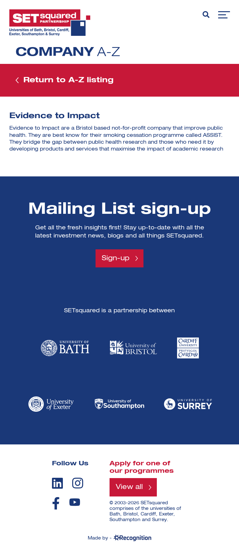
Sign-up (115, 258)
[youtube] (74, 502)
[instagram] (77, 483)
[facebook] (56, 503)
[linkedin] (57, 483)
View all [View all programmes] (129, 487)
